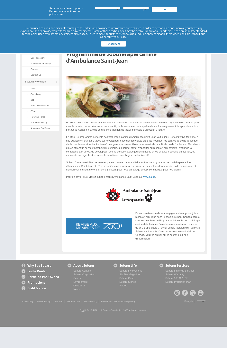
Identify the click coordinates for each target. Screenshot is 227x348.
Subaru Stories (127, 281)
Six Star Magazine (129, 274)
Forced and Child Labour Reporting (118, 301)
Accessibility (27, 301)
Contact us (79, 285)
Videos (123, 285)
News (76, 289)
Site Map (58, 301)
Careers (77, 278)
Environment (80, 281)
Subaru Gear (126, 278)
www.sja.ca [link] (149, 176)
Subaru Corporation (84, 274)
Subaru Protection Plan (178, 281)
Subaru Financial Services (180, 270)
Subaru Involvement (35, 81)
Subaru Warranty (174, 274)
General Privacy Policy (113, 37)
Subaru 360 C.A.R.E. (177, 278)
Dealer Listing (43, 301)
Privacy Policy (90, 301)
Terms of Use (73, 301)
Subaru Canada (82, 270)
